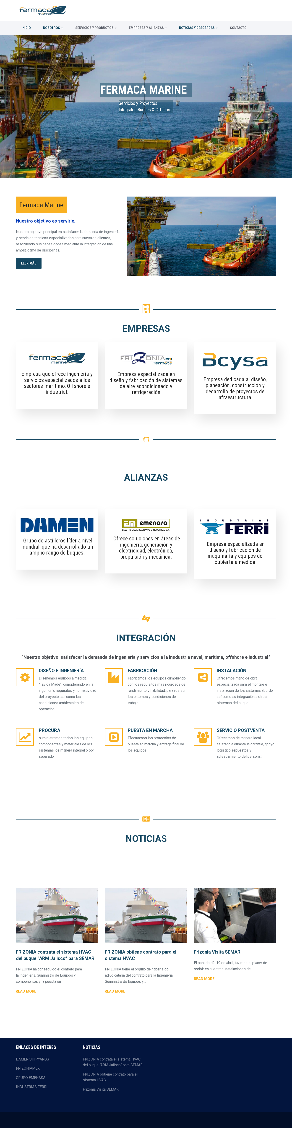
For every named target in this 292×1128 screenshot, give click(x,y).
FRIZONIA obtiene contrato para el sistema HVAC (110, 1077)
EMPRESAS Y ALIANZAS (148, 28)
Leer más (28, 263)
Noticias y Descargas (198, 28)
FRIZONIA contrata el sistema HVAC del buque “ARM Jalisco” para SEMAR (113, 1062)
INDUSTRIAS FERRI (31, 1087)
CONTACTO (238, 28)
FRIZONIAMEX (28, 1068)
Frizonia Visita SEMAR (101, 1089)
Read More (26, 991)
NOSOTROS (53, 28)
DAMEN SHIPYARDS (32, 1059)
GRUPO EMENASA (30, 1078)
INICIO (26, 28)
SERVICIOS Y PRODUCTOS (96, 28)
